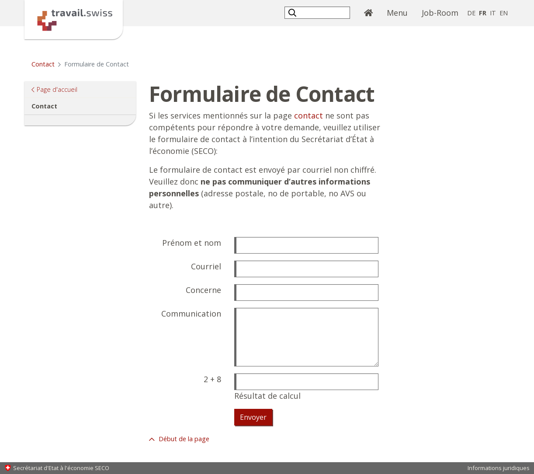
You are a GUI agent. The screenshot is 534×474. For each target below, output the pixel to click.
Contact (43, 64)
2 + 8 (212, 379)
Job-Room (440, 12)
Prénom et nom (191, 242)
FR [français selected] (482, 13)
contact (308, 115)
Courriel (206, 266)
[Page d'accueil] (73, 19)
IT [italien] (493, 13)
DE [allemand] (471, 13)
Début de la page (183, 439)
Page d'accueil (56, 89)
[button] (293, 12)
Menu (397, 12)
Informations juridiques (499, 468)
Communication (191, 313)
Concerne (203, 290)
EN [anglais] (503, 13)
